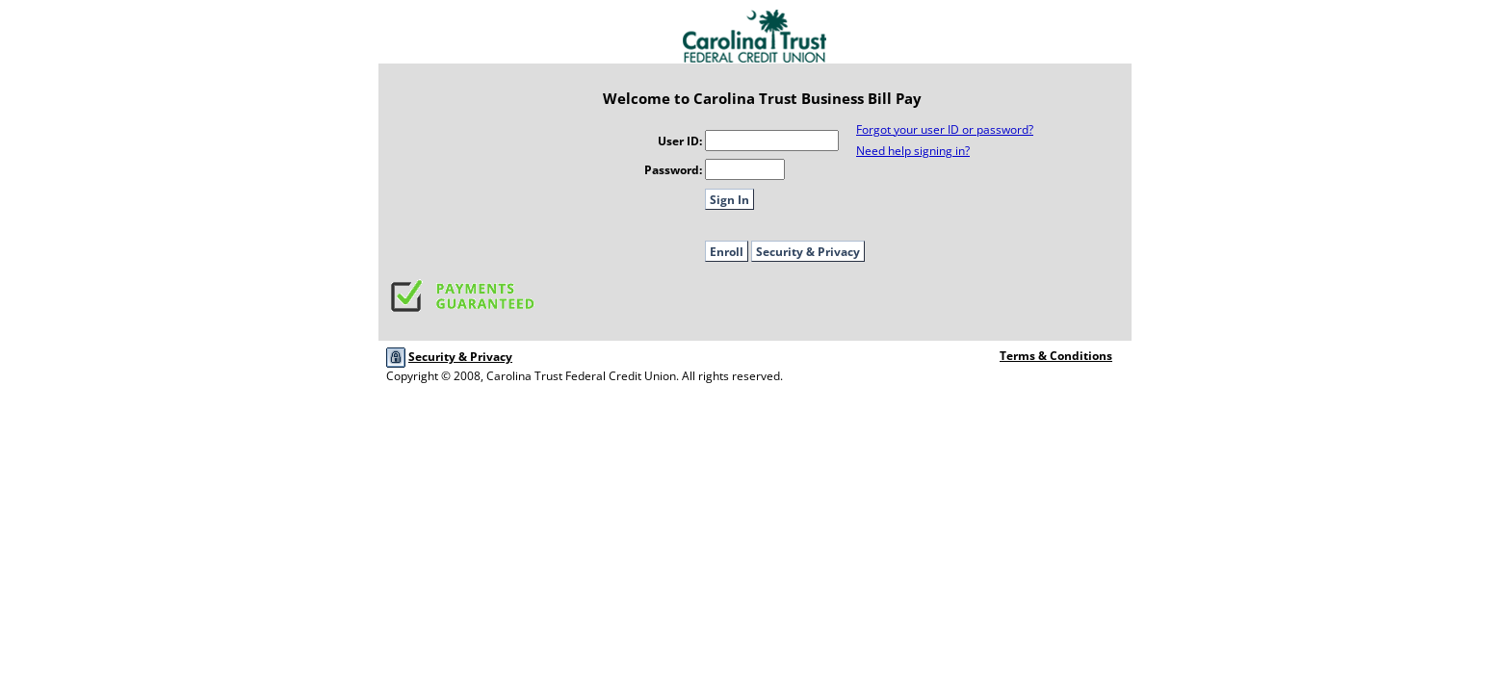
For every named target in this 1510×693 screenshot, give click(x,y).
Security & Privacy (460, 356)
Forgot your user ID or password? (944, 129)
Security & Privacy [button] (808, 252)
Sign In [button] (729, 200)
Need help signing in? (913, 150)
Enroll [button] (726, 252)
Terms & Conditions (1056, 355)
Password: (673, 170)
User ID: (680, 141)
